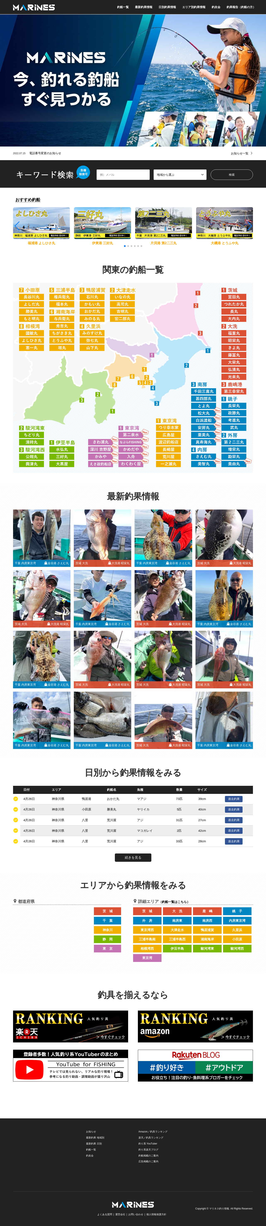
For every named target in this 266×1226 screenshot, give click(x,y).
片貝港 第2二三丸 (163, 243)
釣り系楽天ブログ (148, 1149)
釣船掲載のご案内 (148, 1155)
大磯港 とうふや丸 (224, 243)
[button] (249, 226)
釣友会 (216, 7)
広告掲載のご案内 (148, 1161)
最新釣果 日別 (94, 1143)
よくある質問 (104, 1214)
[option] (133, 80)
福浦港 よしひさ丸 (41, 243)
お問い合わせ (135, 1214)
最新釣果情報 (143, 7)
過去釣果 (234, 799)
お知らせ (91, 1131)
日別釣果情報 (167, 7)
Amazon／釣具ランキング (153, 1131)
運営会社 (120, 1214)
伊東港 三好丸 (102, 243)
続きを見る (133, 857)
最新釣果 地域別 (95, 1137)
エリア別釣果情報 (193, 7)
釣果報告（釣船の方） (241, 7)
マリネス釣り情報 (219, 1208)
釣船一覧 (123, 7)
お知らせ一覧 (239, 153)
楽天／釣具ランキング (150, 1137)
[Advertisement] (44, 1154)
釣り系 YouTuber (147, 1143)
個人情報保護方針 (156, 1214)
